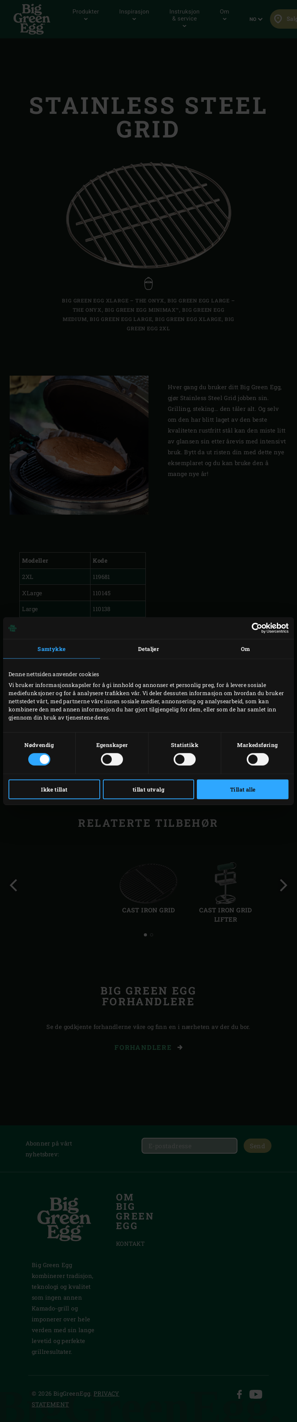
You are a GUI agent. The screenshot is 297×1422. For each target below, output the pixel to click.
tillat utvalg (148, 789)
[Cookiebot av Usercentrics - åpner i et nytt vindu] (254, 628)
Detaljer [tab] (148, 649)
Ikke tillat (54, 789)
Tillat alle (242, 789)
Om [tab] (245, 649)
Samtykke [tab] (51, 649)
